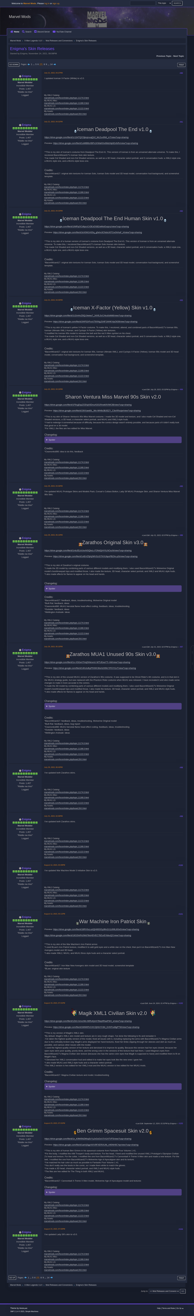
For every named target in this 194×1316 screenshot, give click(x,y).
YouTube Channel (62, 32)
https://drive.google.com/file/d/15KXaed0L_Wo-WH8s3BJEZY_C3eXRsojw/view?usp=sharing (97, 410)
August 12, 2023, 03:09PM (54, 865)
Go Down (13, 64)
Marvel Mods (20, 16)
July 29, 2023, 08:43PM (53, 767)
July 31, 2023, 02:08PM (53, 816)
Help (159, 1308)
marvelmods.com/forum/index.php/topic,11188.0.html (66, 103)
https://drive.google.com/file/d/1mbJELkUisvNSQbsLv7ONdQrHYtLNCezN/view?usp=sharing (88, 550)
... (34, 64)
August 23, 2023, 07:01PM (54, 1123)
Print (181, 65)
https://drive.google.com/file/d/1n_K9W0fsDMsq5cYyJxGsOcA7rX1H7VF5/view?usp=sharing (87, 1138)
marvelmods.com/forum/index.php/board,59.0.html (65, 114)
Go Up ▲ (180, 1308)
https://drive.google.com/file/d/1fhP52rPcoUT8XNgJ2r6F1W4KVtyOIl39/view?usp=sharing (95, 321)
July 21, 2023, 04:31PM (53, 122)
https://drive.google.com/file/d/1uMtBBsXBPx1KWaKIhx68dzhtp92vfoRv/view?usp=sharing (95, 143)
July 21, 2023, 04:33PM (53, 211)
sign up (56, 3)
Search (26, 32)
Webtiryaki (23, 1308)
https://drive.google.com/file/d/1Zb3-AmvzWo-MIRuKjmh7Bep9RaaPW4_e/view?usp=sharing (88, 1021)
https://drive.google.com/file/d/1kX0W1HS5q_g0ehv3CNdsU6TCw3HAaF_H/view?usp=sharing (97, 232)
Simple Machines (31, 1311)
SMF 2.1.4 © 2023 (17, 1311)
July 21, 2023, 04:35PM (53, 300)
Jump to (144, 1291)
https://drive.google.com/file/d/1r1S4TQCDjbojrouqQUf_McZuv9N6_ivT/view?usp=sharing (86, 137)
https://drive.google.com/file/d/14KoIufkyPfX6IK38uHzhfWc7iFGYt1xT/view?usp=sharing (94, 668)
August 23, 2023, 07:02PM (54, 1229)
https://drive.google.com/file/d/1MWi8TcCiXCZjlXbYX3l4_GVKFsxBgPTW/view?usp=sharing (96, 1027)
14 (51, 64)
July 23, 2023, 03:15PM (53, 389)
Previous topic (163, 56)
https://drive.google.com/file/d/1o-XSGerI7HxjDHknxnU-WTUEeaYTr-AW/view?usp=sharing (87, 662)
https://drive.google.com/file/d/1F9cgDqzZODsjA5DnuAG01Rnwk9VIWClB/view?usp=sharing (88, 404)
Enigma (26, 76)
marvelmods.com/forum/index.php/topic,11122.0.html (66, 108)
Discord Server (42, 32)
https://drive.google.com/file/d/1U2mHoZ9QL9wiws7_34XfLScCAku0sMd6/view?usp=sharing (87, 315)
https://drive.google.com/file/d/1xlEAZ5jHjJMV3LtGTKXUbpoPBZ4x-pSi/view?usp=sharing (95, 556)
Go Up (12, 1278)
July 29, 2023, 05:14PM (53, 535)
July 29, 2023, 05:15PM (53, 647)
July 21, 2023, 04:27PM (53, 73)
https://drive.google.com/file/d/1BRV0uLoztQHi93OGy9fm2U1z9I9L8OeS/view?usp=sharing (96, 929)
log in (47, 3)
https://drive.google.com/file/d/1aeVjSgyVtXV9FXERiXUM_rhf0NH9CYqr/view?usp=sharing (95, 1145)
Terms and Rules (168, 1308)
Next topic (178, 56)
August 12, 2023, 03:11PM (54, 914)
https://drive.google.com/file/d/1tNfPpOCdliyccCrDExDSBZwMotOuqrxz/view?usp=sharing (86, 226)
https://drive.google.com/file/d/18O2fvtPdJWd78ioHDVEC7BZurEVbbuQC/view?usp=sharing (87, 935)
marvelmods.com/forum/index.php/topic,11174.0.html (66, 98)
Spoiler (52, 440)
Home (14, 32)
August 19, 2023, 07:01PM (54, 1003)
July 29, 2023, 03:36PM (53, 486)
